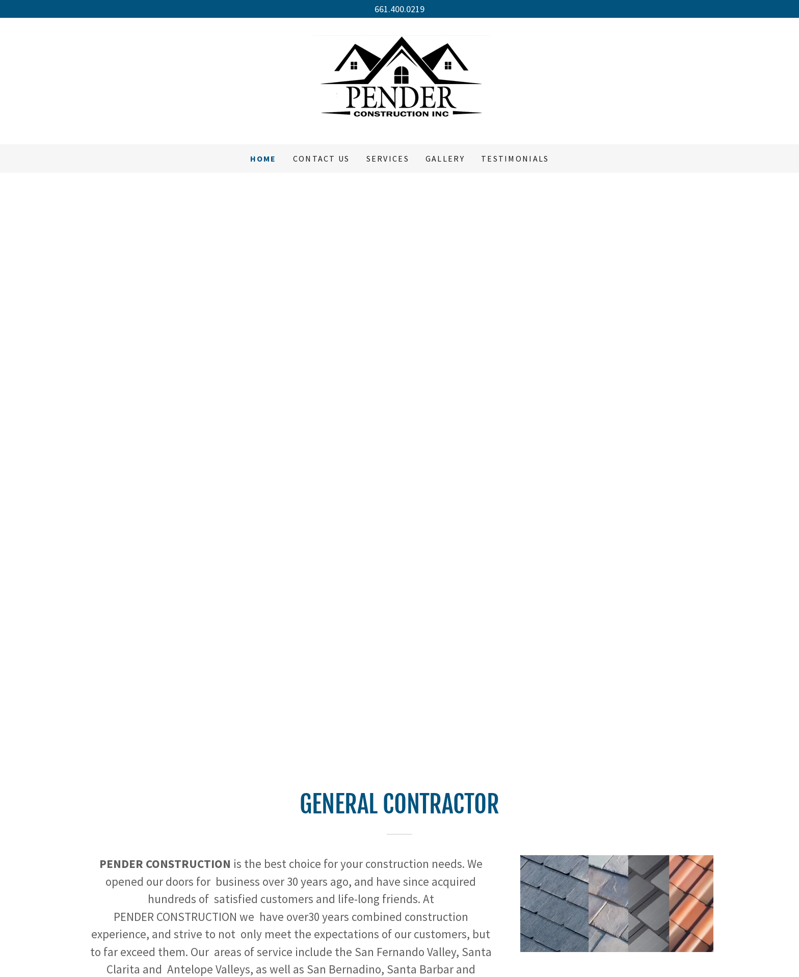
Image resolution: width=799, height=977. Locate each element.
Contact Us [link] (321, 158)
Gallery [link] (445, 158)
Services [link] (387, 158)
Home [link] (263, 158)
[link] (399, 80)
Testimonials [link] (515, 158)
